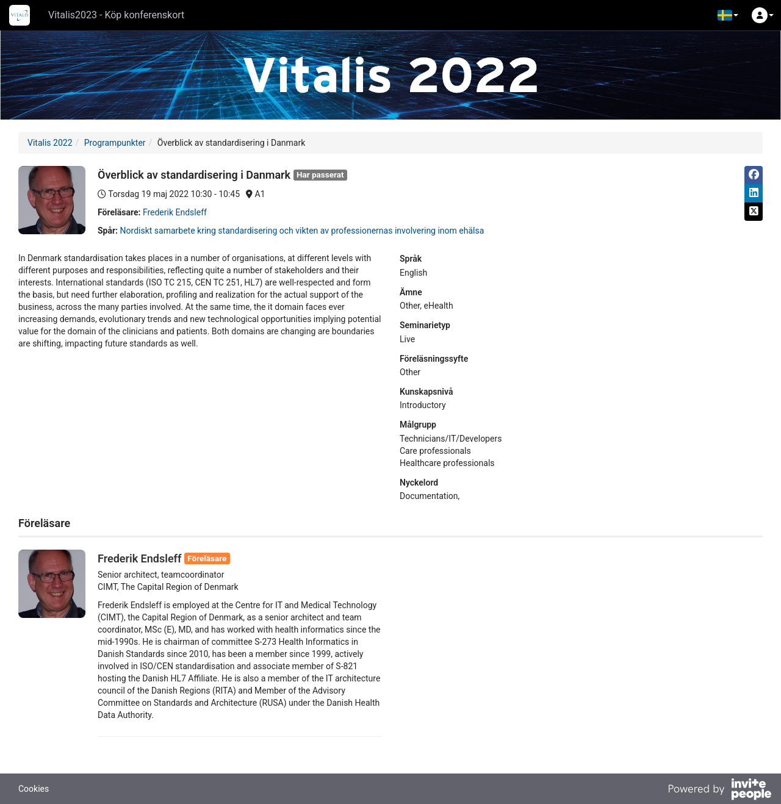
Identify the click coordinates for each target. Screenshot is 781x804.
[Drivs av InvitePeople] (719, 790)
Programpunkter (115, 143)
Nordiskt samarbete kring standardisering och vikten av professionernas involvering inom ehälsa (302, 230)
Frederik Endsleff (175, 212)
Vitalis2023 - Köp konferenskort (116, 15)
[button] (727, 15)
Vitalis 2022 (50, 143)
